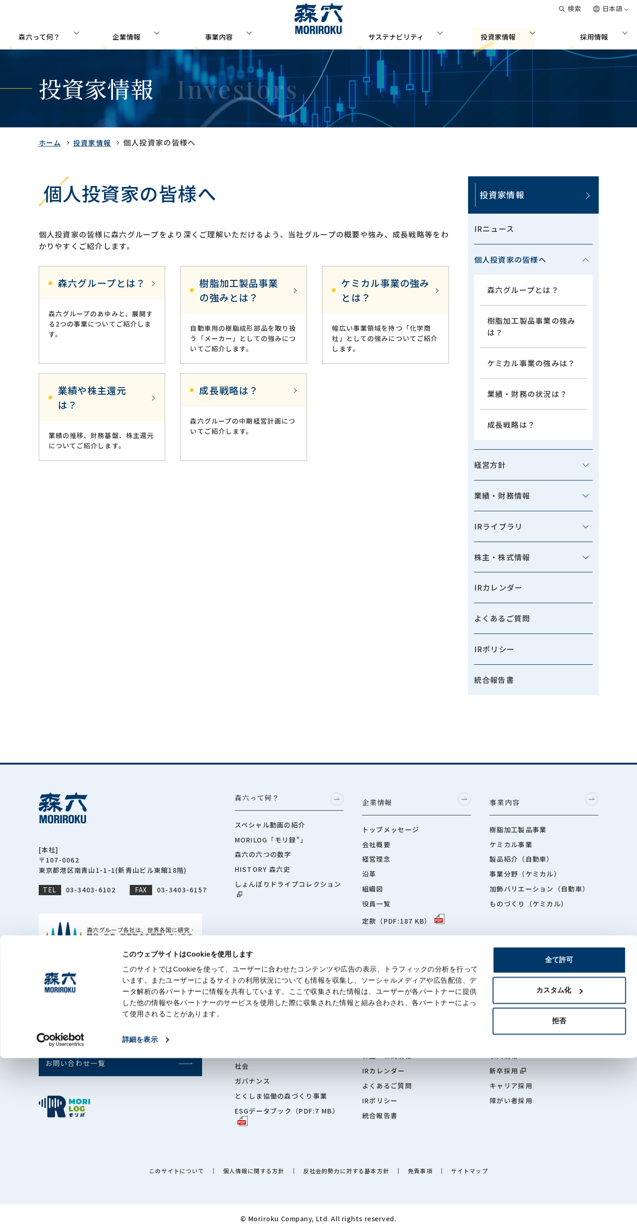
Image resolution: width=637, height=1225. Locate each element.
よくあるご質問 (502, 618)
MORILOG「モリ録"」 (271, 840)
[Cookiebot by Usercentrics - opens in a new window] (60, 1207)
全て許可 (559, 1127)
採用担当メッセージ (522, 988)
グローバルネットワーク (439, 14)
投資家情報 (501, 34)
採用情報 (601, 34)
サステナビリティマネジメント (284, 1028)
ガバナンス (252, 1073)
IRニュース (494, 228)
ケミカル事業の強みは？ (531, 363)
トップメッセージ (390, 825)
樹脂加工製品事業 (518, 825)
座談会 (500, 1018)
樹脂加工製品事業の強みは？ (531, 326)
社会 (242, 1058)
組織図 (373, 885)
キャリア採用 (511, 1077)
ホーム (51, 142)
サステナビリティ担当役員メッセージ (288, 993)
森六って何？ (31, 34)
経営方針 (490, 464)
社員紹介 (504, 1003)
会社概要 (376, 840)
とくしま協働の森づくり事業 (281, 1088)
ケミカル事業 (511, 840)
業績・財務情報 (502, 495)
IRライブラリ (498, 526)
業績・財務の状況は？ (527, 393)
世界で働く (507, 1032)
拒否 (559, 1188)
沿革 (369, 870)
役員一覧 (376, 899)
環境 (242, 1043)
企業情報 (120, 34)
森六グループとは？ (523, 289)
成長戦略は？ (511, 424)
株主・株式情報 (502, 557)
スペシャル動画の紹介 (270, 825)
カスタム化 (559, 1157)
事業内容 (216, 34)
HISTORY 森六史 (263, 870)
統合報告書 (494, 679)
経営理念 (376, 855)
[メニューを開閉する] (586, 260)
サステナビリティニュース (277, 1013)
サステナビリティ (395, 34)
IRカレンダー (498, 587)
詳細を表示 (140, 1207)
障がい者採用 (511, 1092)
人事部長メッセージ (522, 973)
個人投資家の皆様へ (510, 259)
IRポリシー (494, 648)
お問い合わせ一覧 (518, 14)
